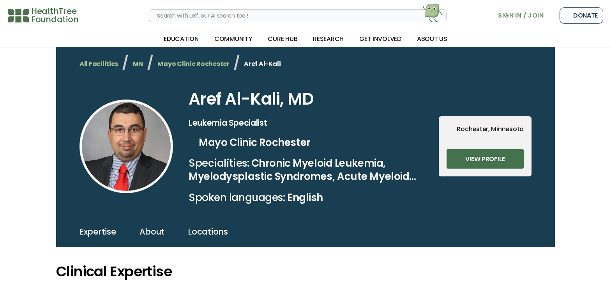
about (152, 231)
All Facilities (98, 64)
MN (138, 64)
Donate (581, 15)
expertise (97, 231)
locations (208, 231)
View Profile (485, 159)
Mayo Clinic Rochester (193, 64)
